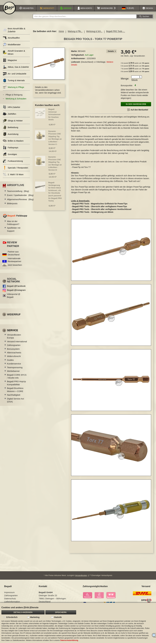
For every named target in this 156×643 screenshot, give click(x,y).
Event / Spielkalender (20, 199)
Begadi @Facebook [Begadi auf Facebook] (16, 289)
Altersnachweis (14, 356)
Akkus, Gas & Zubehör (16, 70)
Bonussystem (13, 352)
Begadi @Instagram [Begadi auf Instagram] (16, 293)
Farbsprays (10, 151)
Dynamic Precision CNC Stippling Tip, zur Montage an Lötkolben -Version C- (55, 141)
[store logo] (9, 11)
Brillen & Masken (13, 144)
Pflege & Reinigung (14, 98)
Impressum (9, 595)
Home (61, 35)
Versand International (17, 345)
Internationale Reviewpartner (14, 263)
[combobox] (84, 20)
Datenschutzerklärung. (69, 640)
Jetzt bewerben (15, 268)
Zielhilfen (9, 117)
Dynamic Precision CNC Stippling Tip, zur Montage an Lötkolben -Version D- (55, 167)
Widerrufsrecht (14, 360)
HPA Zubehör (11, 111)
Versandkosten (139, 60)
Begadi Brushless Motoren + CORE (15, 393)
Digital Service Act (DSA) (15, 403)
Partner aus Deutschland (13, 256)
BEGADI (81, 55)
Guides (10, 363)
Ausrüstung (10, 138)
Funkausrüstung (13, 164)
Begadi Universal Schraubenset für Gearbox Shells (54, 118)
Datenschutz (10, 601)
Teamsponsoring (14, 371)
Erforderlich (11, 617)
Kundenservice (14, 367)
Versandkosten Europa (14, 340)
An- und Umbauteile (14, 77)
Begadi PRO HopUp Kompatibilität (16, 386)
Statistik (58, 617)
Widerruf (14, 318)
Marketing (34, 617)
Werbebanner (13, 374)
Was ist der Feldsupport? (13, 226)
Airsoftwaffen (11, 41)
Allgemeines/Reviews (20, 203)
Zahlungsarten (13, 349)
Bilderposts (12, 207)
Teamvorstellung (18, 195)
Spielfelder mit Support (13, 233)
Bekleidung (10, 131)
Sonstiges (10, 158)
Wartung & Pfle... (75, 35)
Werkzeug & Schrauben (16, 102)
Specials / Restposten (15, 171)
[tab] (111, 55)
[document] (78, 623)
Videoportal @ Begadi (13, 299)
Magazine (10, 64)
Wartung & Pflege (13, 91)
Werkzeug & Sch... (94, 35)
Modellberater (12, 48)
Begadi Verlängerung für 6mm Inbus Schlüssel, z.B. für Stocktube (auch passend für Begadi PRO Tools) (55, 195)
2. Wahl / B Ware (13, 178)
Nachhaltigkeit (13, 398)
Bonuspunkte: (127, 89)
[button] (128, 11)
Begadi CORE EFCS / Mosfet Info (16, 380)
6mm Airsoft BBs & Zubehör (14, 33)
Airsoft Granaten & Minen (14, 56)
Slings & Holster (13, 124)
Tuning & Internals (14, 84)
